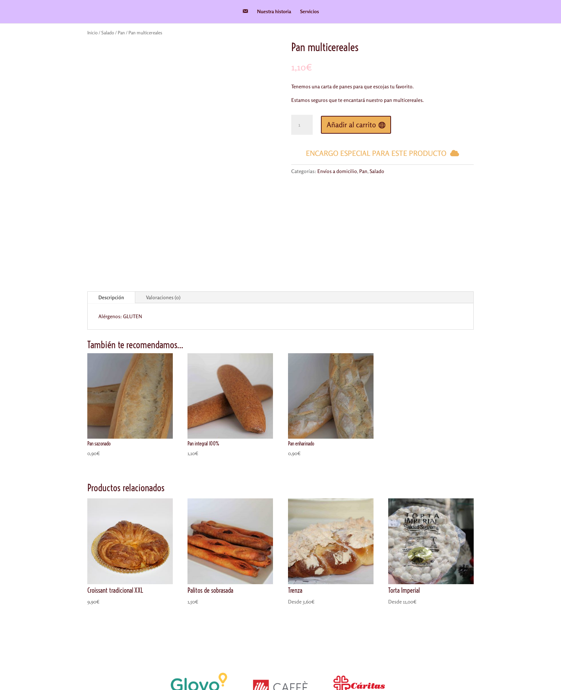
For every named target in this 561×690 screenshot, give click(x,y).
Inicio (92, 32)
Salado (107, 32)
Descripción (111, 219)
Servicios (309, 11)
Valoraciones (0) (163, 219)
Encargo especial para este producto (376, 153)
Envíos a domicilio (337, 171)
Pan (121, 32)
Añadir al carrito (351, 124)
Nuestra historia (274, 11)
